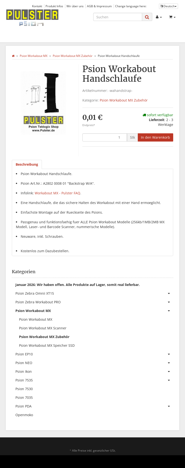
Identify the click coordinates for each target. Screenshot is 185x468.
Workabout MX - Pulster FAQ (57, 193)
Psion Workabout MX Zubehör (124, 100)
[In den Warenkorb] (155, 137)
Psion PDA (94, 406)
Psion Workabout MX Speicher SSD (47, 345)
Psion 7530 (24, 389)
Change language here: (130, 6)
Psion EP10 (94, 354)
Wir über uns (75, 6)
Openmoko (24, 415)
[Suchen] (117, 17)
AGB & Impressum (99, 6)
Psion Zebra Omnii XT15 (94, 293)
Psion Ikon (94, 371)
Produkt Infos (54, 6)
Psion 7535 (94, 380)
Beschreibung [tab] (27, 164)
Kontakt (37, 6)
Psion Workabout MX (94, 310)
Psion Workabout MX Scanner (42, 328)
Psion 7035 (24, 397)
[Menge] (104, 137)
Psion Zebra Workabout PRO (94, 302)
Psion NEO (94, 363)
